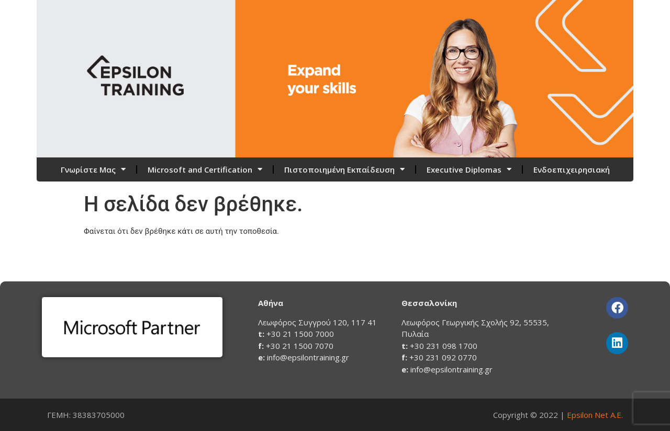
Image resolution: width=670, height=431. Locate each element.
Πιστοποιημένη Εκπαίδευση (344, 169)
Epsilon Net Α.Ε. (595, 415)
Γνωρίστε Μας (93, 169)
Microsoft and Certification (205, 169)
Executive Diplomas (469, 169)
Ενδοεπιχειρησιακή (571, 169)
